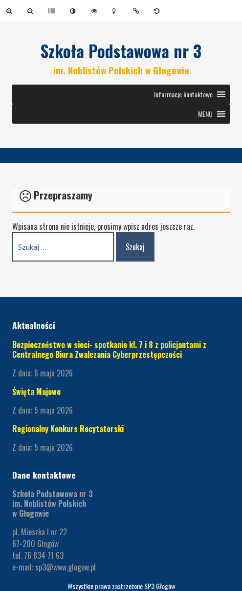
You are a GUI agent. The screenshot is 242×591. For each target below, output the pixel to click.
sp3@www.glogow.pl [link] (65, 567)
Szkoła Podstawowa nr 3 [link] (121, 51)
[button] (183, 94)
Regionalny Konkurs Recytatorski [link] (69, 429)
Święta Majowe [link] (36, 391)
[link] (11, 11)
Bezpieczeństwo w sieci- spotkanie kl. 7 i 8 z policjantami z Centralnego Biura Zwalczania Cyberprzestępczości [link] (109, 349)
